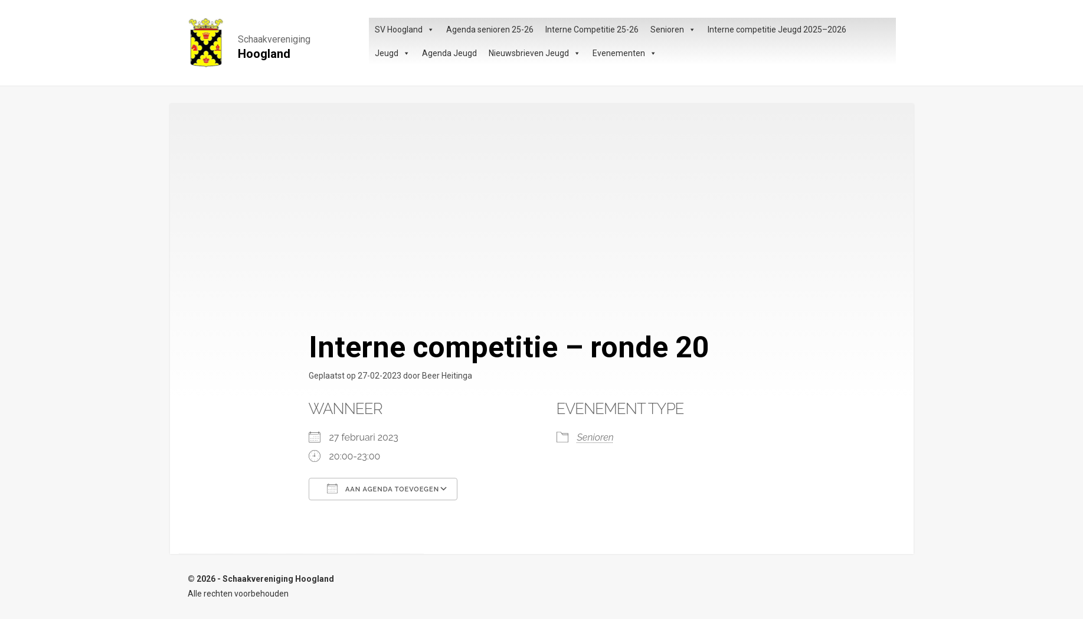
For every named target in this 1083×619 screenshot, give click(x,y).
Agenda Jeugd (449, 53)
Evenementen (625, 53)
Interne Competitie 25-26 (592, 29)
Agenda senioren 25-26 (490, 29)
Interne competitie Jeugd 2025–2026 (777, 29)
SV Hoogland (404, 29)
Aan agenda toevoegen (383, 488)
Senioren (673, 29)
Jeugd (392, 53)
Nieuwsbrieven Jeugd (535, 53)
